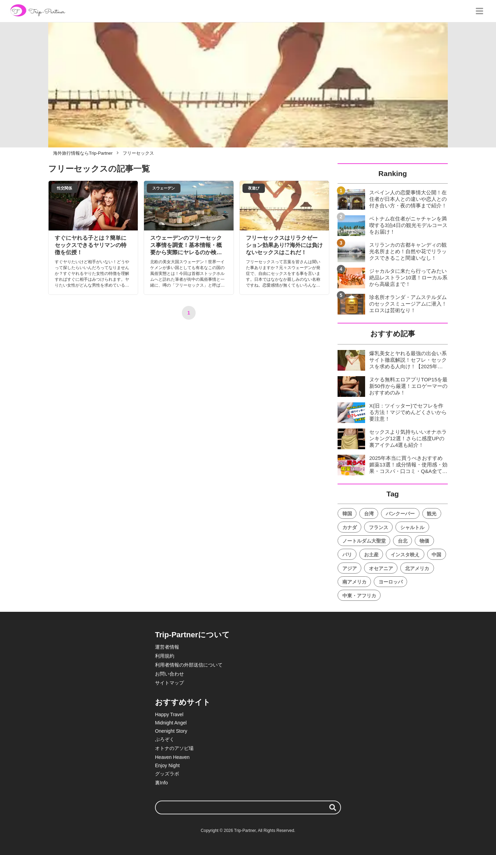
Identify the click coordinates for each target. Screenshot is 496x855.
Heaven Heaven (172, 757)
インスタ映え (405, 554)
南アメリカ (354, 582)
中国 (436, 554)
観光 (431, 513)
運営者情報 (167, 647)
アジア (349, 568)
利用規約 (164, 656)
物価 (424, 541)
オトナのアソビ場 (174, 748)
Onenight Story (171, 731)
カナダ (349, 527)
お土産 (371, 554)
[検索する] (333, 807)
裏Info (161, 782)
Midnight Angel (171, 722)
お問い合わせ (169, 674)
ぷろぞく (164, 739)
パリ (347, 554)
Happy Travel (169, 714)
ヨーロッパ (391, 582)
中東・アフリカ (359, 595)
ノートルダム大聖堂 (364, 541)
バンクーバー (400, 513)
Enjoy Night (167, 765)
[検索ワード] (248, 807)
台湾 (369, 513)
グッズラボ (167, 773)
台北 (402, 541)
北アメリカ (417, 568)
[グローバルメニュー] (479, 11)
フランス (378, 527)
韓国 (347, 513)
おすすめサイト (182, 702)
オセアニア (381, 568)
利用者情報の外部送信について (189, 665)
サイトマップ (169, 683)
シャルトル (412, 527)
